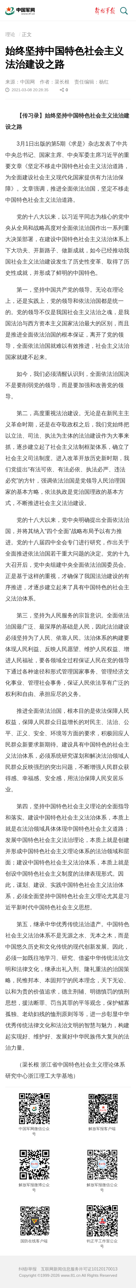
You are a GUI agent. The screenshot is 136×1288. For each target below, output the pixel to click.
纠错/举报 (28, 1269)
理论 (10, 34)
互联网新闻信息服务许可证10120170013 (79, 1269)
